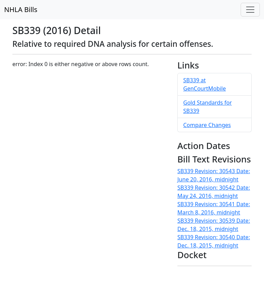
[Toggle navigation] (250, 10)
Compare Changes (207, 125)
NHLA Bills (20, 9)
